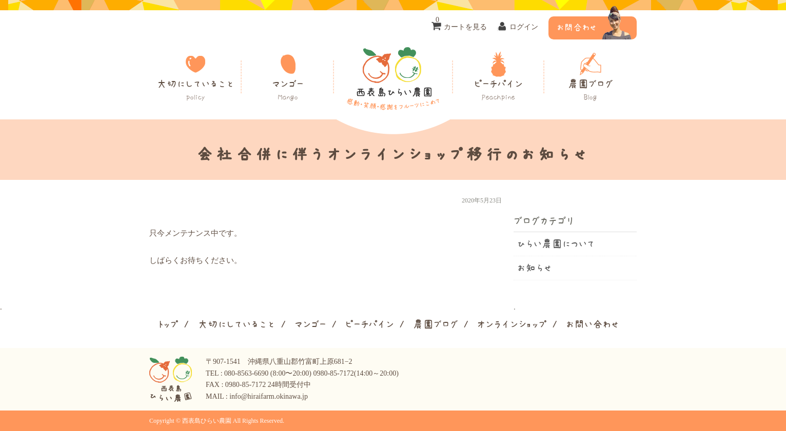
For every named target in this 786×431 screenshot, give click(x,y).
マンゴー (288, 90)
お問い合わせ (592, 324)
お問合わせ (577, 27)
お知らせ (534, 268)
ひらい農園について (556, 244)
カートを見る (461, 23)
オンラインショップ (512, 324)
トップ (168, 324)
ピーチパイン (498, 90)
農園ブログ (590, 90)
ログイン (523, 27)
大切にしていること (195, 90)
